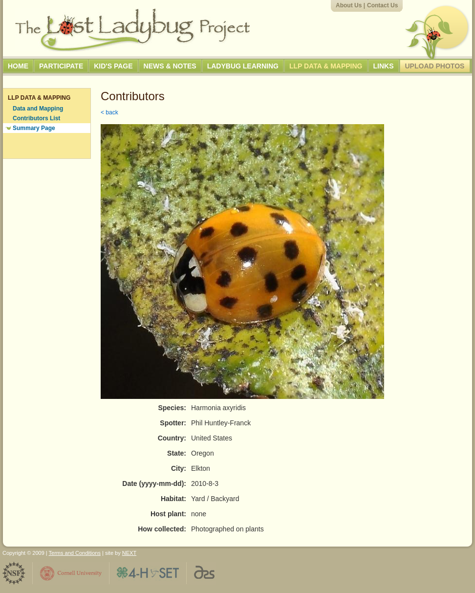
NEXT (129, 553)
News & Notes (170, 66)
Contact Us (382, 5)
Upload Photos (435, 66)
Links (383, 66)
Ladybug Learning (243, 66)
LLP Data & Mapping (326, 66)
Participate (61, 66)
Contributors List (36, 118)
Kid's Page (113, 66)
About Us (349, 5)
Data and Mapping (38, 108)
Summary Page (34, 128)
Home (18, 66)
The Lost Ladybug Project (132, 29)
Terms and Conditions (75, 553)
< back (109, 112)
